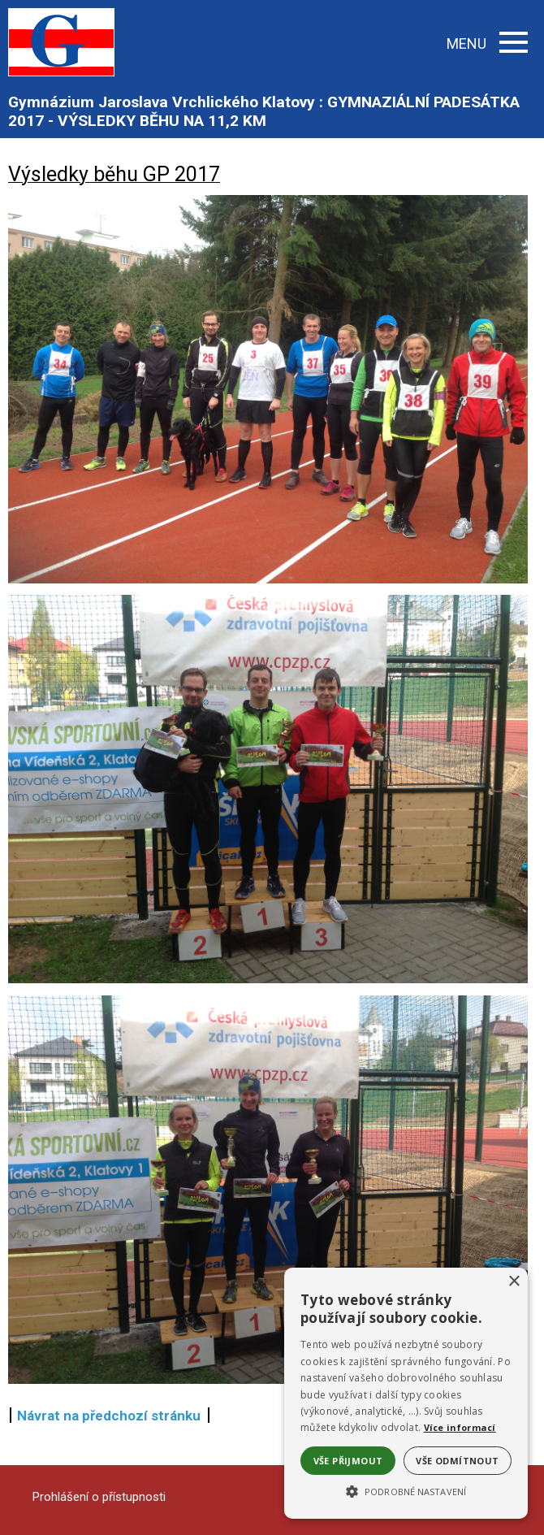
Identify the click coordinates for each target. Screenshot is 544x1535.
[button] (406, 1490)
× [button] (513, 1282)
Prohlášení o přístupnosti (99, 1496)
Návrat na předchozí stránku (109, 1415)
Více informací (460, 1427)
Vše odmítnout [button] (457, 1461)
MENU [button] (487, 43)
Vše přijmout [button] (348, 1461)
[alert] (406, 1393)
